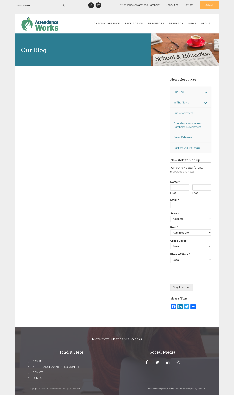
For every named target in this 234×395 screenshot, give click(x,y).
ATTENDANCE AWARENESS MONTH (55, 367)
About (205, 23)
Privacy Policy (154, 388)
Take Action (134, 23)
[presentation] (190, 278)
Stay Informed (181, 287)
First (173, 193)
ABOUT (36, 361)
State (174, 213)
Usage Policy (168, 388)
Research (176, 23)
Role (174, 227)
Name (175, 182)
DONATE (37, 372)
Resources (156, 23)
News (192, 23)
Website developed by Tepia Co (191, 388)
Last (195, 193)
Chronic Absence (107, 23)
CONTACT (38, 378)
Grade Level (179, 240)
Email (174, 199)
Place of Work (180, 254)
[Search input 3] (37, 5)
